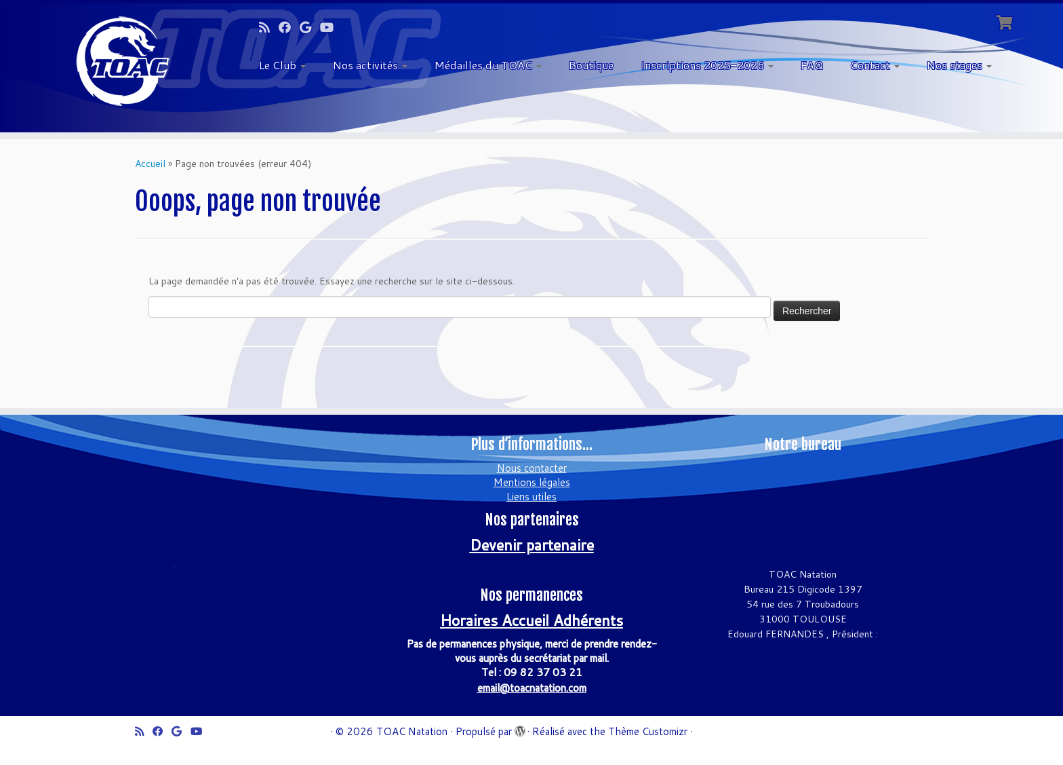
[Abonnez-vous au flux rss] (269, 27)
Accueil (150, 163)
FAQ (812, 65)
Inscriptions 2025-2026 (707, 65)
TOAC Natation (411, 731)
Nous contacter (532, 468)
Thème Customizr (647, 731)
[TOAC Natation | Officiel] (122, 61)
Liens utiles (531, 496)
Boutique (591, 65)
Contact (875, 65)
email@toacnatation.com (531, 688)
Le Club (282, 65)
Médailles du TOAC (488, 65)
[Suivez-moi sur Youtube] (331, 27)
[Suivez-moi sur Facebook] (289, 27)
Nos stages (959, 65)
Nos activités (370, 65)
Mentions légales (532, 482)
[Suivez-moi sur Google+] (310, 27)
